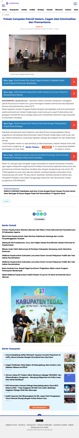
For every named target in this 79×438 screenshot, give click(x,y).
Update (46, 147)
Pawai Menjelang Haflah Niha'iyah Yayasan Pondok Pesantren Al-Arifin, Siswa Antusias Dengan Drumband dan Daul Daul (33, 356)
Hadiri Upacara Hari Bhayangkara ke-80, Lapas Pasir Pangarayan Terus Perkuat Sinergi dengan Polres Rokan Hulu (33, 397)
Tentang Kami (31, 425)
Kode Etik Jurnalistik (60, 425)
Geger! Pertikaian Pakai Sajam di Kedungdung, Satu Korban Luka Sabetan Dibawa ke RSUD (33, 366)
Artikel (32, 10)
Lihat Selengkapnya (39, 407)
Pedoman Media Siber (44, 425)
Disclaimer (21, 425)
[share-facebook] (34, 214)
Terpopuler (14, 10)
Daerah (50, 10)
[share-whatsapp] (41, 214)
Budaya (41, 10)
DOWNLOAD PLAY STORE (39, 427)
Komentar (39, 219)
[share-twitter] (37, 214)
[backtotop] (39, 416)
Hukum (68, 10)
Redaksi (71, 425)
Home (4, 10)
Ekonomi (59, 10)
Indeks (24, 10)
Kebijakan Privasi (11, 425)
